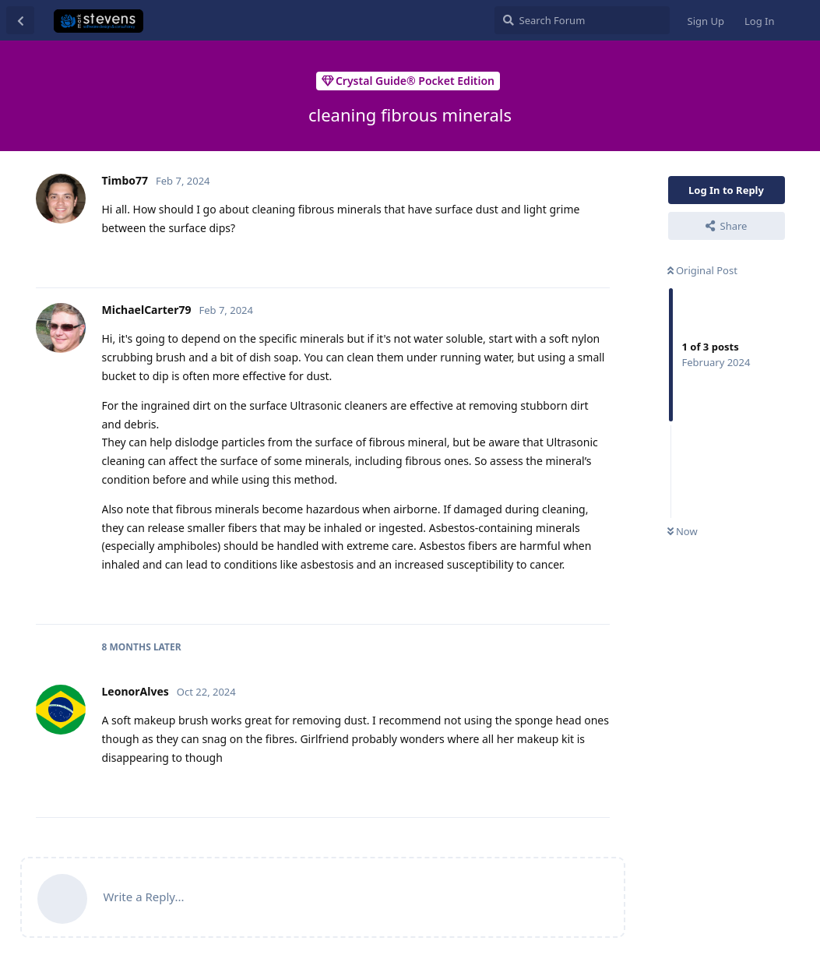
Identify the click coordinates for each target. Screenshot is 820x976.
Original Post (702, 270)
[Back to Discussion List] (20, 20)
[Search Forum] (582, 20)
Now (682, 531)
